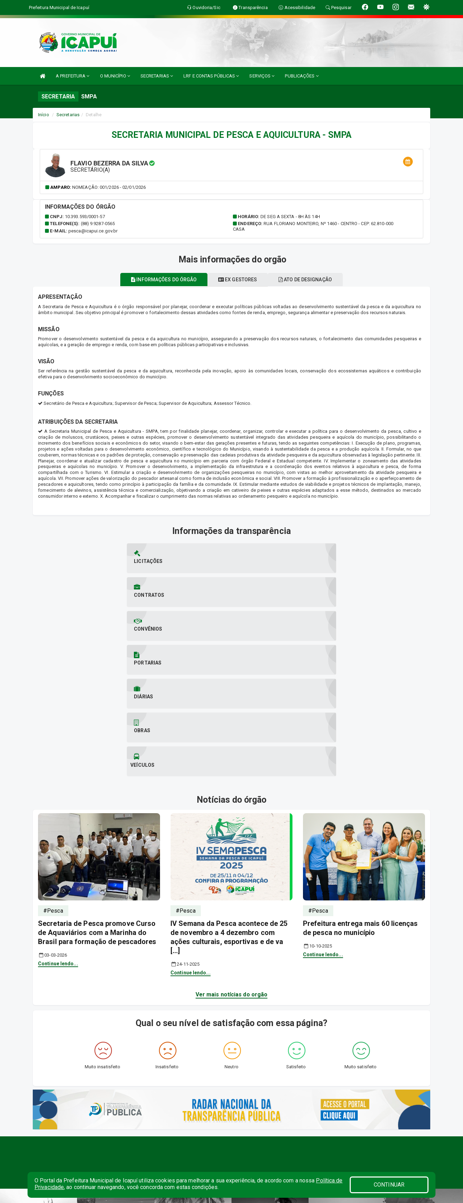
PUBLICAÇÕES (301, 76)
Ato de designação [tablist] (313, 279)
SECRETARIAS (157, 76)
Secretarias (67, 114)
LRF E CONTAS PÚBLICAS (211, 76)
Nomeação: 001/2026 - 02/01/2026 (109, 187)
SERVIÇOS (261, 76)
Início (43, 114)
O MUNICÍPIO (115, 76)
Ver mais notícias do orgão (232, 825)
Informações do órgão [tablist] (156, 279)
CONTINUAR (389, 1184)
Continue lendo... (58, 794)
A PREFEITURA (72, 76)
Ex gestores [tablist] (237, 279)
